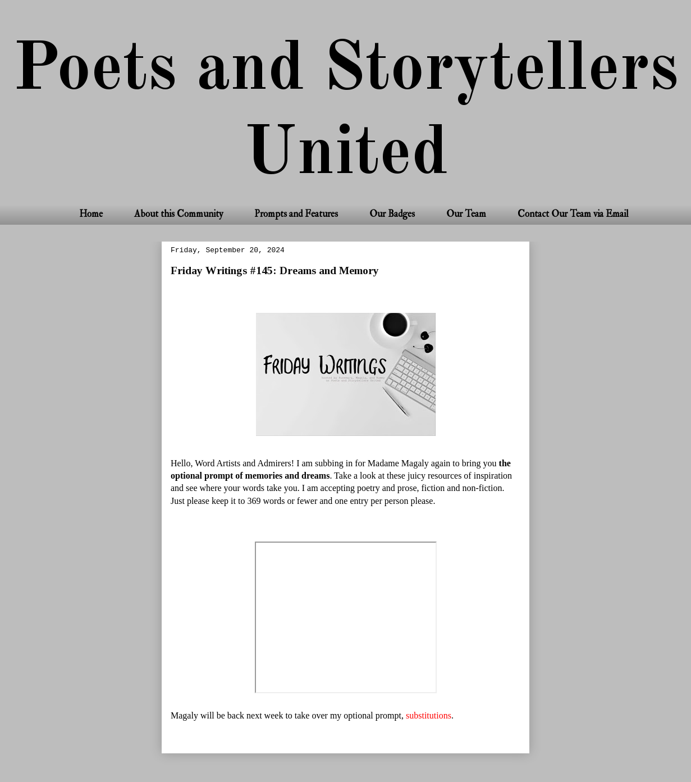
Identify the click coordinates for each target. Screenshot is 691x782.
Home (91, 214)
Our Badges (392, 214)
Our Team (466, 214)
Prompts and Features (296, 214)
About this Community (178, 214)
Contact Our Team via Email (573, 214)
